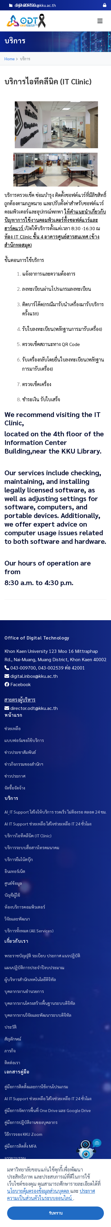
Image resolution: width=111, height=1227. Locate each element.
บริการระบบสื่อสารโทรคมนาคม (31, 847)
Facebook (17, 684)
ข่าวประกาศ (14, 775)
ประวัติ (10, 1026)
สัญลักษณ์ (12, 1038)
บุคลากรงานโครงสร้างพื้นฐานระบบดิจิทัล (39, 1003)
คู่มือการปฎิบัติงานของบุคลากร (30, 1122)
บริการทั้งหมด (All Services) (29, 930)
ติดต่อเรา (12, 1062)
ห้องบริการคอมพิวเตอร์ (24, 906)
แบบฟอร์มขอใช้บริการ (24, 740)
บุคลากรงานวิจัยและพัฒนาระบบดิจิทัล (37, 1015)
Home (9, 58)
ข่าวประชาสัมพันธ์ (20, 752)
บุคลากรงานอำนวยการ (24, 991)
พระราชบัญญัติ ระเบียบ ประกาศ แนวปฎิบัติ (42, 955)
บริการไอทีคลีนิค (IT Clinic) (28, 835)
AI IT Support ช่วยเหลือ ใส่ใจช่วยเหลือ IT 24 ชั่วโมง (47, 823)
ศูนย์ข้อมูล (13, 883)
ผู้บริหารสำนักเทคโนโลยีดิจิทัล (30, 979)
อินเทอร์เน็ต (14, 871)
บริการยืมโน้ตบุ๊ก (18, 859)
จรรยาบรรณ (15, 1157)
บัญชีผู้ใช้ (12, 895)
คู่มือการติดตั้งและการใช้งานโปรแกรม (36, 1086)
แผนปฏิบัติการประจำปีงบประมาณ (34, 967)
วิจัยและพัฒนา (17, 918)
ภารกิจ (10, 1050)
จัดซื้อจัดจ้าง (14, 787)
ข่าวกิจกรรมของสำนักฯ (23, 764)
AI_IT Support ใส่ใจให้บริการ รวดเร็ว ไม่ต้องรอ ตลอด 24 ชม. (55, 811)
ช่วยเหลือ (12, 728)
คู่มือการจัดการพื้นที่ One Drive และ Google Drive (47, 1110)
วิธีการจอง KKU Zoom (23, 1134)
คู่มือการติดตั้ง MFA (20, 1146)
